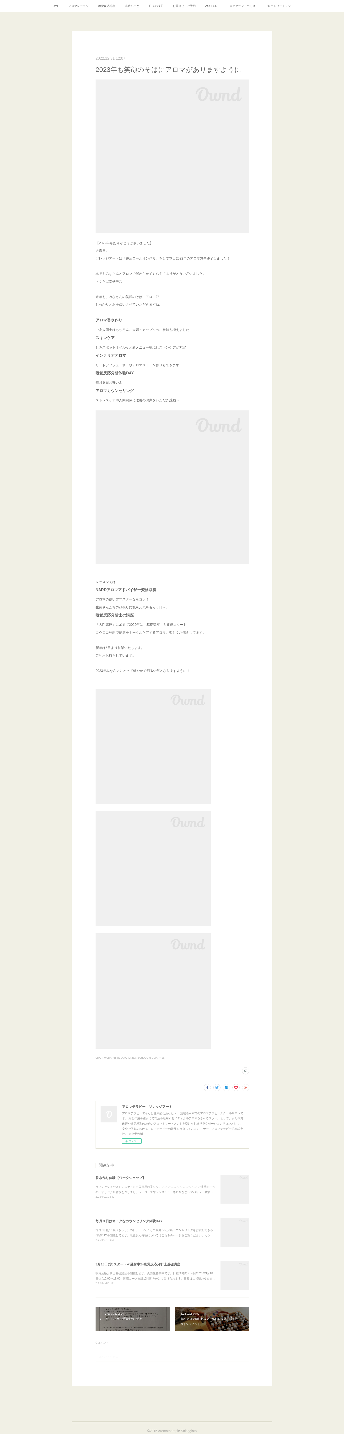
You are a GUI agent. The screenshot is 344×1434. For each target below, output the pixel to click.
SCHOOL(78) (145, 1058)
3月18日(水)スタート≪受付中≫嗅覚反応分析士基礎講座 (138, 1264)
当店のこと (132, 6)
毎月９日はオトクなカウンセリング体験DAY (129, 1221)
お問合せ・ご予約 (184, 6)
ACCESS (211, 6)
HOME (54, 6)
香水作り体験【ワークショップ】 (121, 1178)
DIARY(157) (160, 1058)
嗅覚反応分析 (106, 6)
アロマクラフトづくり (241, 6)
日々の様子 (156, 6)
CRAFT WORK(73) (106, 1058)
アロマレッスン (79, 6)
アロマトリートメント (279, 6)
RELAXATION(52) (126, 1058)
